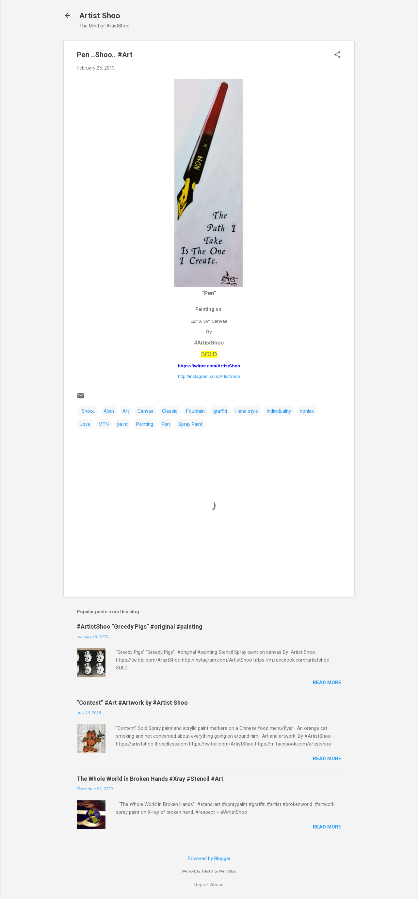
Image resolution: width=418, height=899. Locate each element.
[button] (337, 55)
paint (122, 424)
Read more (327, 682)
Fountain (195, 411)
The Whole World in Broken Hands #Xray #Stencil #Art (150, 778)
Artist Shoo (99, 15)
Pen (166, 424)
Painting (144, 424)
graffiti (220, 411)
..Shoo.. (87, 411)
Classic (170, 411)
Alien (109, 411)
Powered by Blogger (209, 858)
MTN (104, 424)
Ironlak (306, 411)
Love (85, 424)
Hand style (246, 411)
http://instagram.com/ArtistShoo (209, 376)
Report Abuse (209, 885)
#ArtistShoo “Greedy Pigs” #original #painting (139, 626)
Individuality (278, 411)
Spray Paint (190, 424)
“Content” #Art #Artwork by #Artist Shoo (132, 702)
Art (125, 411)
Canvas (145, 411)
